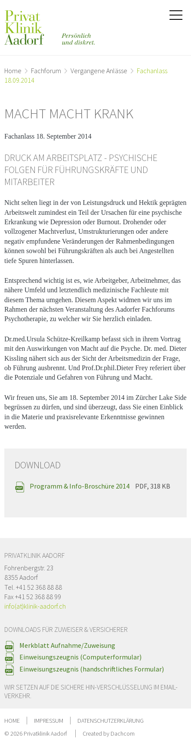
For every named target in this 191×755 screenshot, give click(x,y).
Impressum (48, 720)
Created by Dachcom (109, 733)
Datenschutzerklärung (110, 720)
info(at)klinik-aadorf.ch (35, 606)
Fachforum (46, 70)
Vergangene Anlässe (99, 70)
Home (13, 70)
